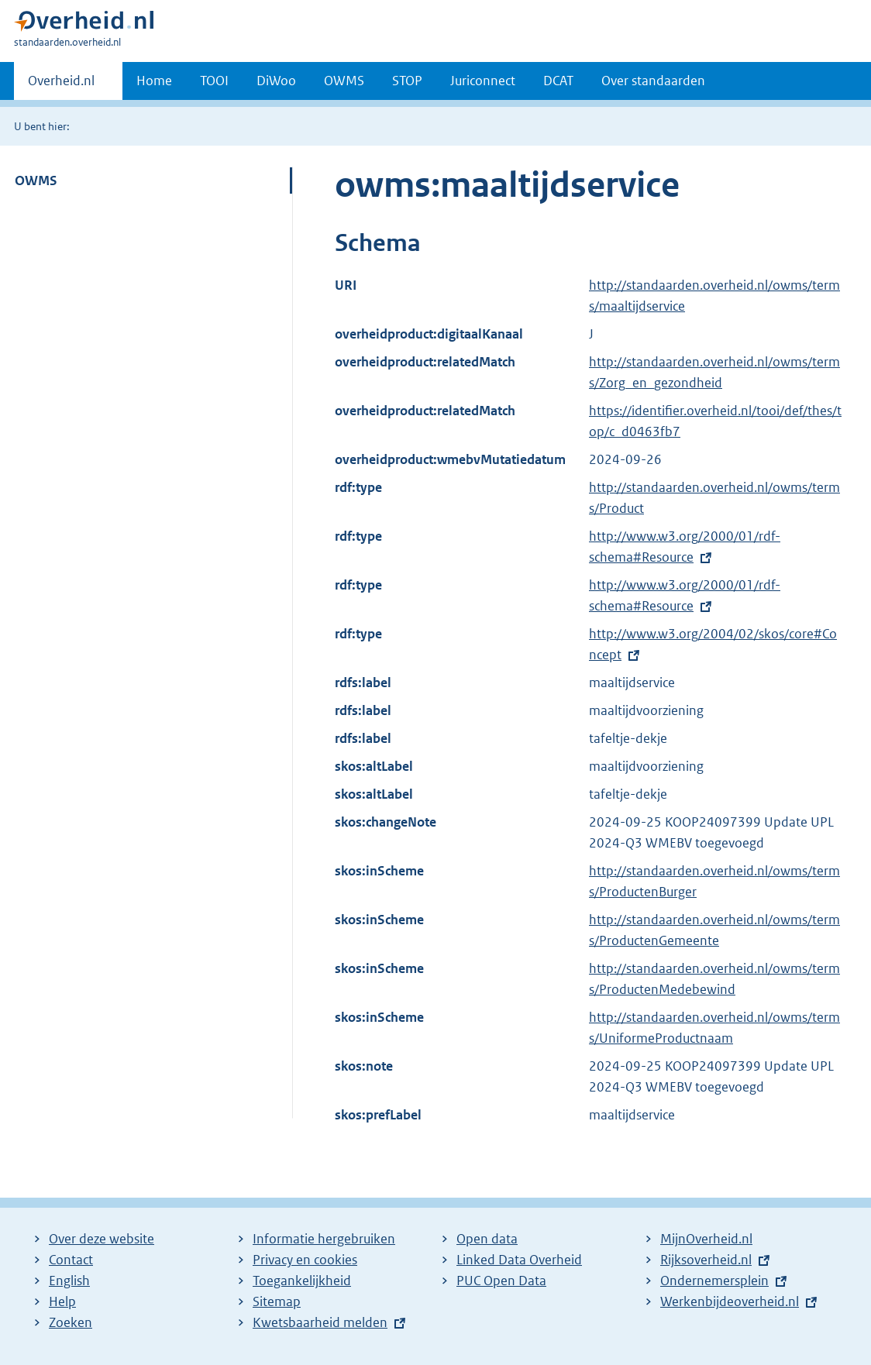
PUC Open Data (501, 1280)
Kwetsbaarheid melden (320, 1322)
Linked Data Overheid (519, 1259)
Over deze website (101, 1238)
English (69, 1280)
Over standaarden (653, 80)
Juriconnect (482, 80)
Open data (487, 1238)
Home (154, 80)
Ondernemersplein (714, 1280)
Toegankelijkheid (302, 1280)
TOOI (214, 80)
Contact (71, 1259)
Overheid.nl (61, 85)
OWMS (344, 80)
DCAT (558, 80)
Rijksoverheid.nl (706, 1259)
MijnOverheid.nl (706, 1238)
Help (62, 1301)
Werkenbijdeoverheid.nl (729, 1301)
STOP (407, 80)
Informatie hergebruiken (324, 1238)
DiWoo (276, 80)
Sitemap (277, 1301)
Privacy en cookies (305, 1259)
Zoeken (70, 1322)
